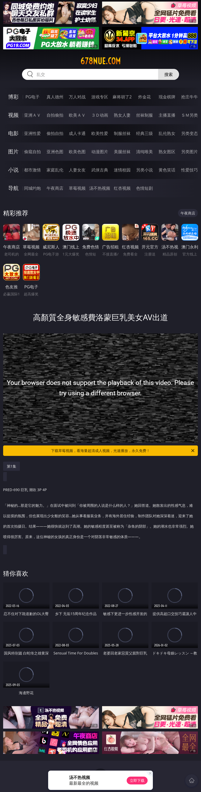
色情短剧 (144, 188)
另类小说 (144, 170)
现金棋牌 (167, 97)
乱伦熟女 (167, 133)
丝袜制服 (144, 115)
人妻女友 (77, 170)
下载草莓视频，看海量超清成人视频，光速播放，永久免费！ (123, 451)
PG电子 (32, 97)
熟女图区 (167, 151)
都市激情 (32, 170)
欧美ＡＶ (77, 115)
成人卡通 (77, 133)
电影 (13, 133)
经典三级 (144, 133)
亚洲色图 (55, 151)
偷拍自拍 (55, 133)
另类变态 (189, 133)
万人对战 (77, 97)
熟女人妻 (122, 115)
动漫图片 (99, 151)
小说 (13, 169)
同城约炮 (32, 188)
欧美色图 (77, 151)
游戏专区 (99, 97)
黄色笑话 (167, 170)
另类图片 (189, 151)
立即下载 (137, 780)
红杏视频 (122, 188)
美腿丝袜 (122, 151)
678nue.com (100, 61)
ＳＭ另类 (189, 115)
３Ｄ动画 (99, 115)
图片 (13, 151)
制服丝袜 (122, 133)
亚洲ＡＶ (32, 115)
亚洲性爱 (32, 133)
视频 (13, 114)
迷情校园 (122, 170)
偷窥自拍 (32, 151)
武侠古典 (99, 170)
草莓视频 (77, 188)
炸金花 (144, 97)
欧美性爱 (99, 133)
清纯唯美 (144, 151)
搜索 (168, 74)
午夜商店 (55, 188)
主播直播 (167, 115)
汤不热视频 (99, 188)
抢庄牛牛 (189, 97)
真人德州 (55, 97)
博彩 (13, 96)
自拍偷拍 (55, 115)
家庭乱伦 (55, 170)
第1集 (11, 466)
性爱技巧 (189, 170)
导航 (13, 188)
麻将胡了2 (122, 97)
